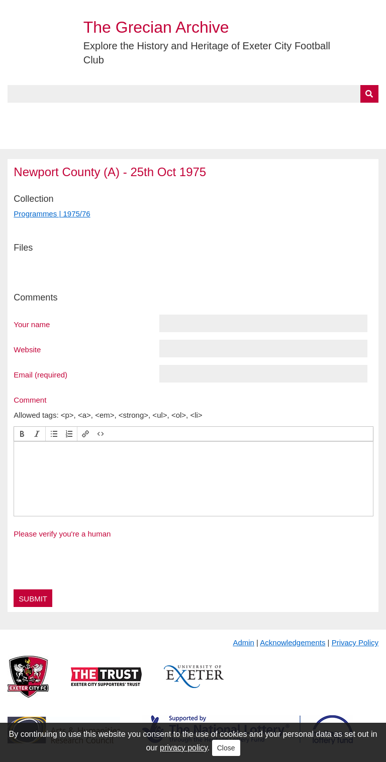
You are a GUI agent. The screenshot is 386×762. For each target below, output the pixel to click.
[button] (22, 434)
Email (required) (40, 374)
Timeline (274, 114)
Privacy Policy (355, 642)
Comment (30, 400)
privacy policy (184, 747)
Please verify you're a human (62, 533)
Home (18, 114)
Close (226, 748)
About (58, 114)
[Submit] (369, 94)
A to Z (170, 114)
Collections (111, 114)
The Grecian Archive (156, 27)
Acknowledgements (292, 642)
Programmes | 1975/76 (52, 213)
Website (27, 349)
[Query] (193, 94)
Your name (32, 324)
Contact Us (329, 114)
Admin (243, 642)
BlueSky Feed (34, 137)
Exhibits (219, 114)
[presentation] (22, 433)
